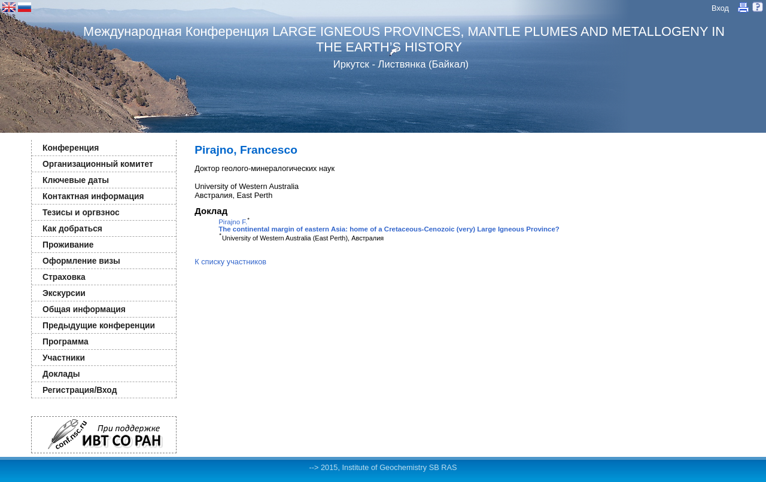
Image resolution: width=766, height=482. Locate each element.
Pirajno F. (232, 221)
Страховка (64, 277)
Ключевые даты (75, 180)
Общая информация (84, 309)
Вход (720, 8)
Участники (63, 357)
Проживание (67, 244)
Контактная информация (93, 196)
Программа (65, 341)
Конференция (70, 147)
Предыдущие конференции (98, 325)
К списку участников (230, 261)
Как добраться (72, 228)
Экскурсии (64, 293)
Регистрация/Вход (79, 390)
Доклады (61, 374)
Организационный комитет (97, 164)
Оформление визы (81, 261)
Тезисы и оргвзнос (81, 212)
